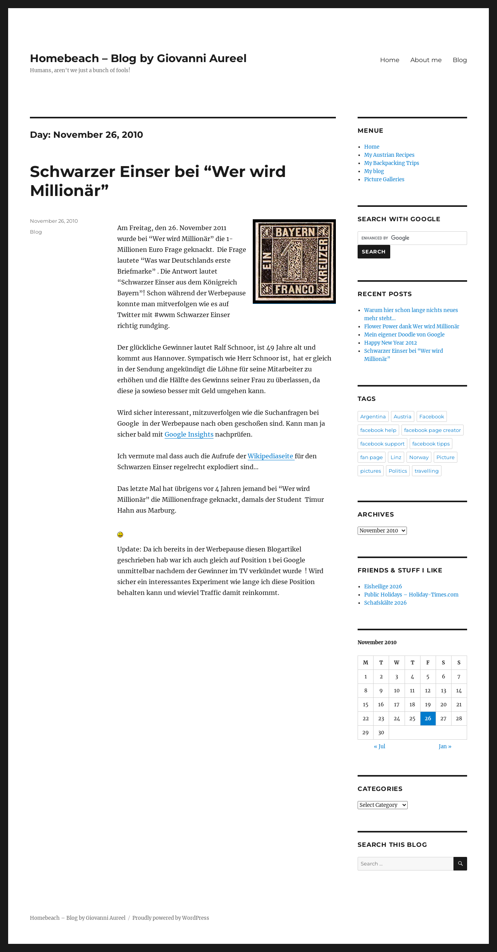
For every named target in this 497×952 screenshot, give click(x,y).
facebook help (378, 430)
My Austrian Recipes (389, 155)
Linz (396, 457)
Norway (419, 457)
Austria (403, 416)
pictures (370, 471)
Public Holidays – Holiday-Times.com (411, 594)
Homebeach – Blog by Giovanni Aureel (138, 58)
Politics (398, 471)
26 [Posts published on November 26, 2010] (428, 718)
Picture (445, 457)
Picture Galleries (384, 179)
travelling (427, 471)
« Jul (379, 746)
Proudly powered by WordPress (170, 918)
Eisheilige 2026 (383, 586)
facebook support (382, 443)
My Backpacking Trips (391, 163)
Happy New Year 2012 (390, 343)
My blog (374, 171)
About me (426, 60)
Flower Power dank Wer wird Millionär (411, 326)
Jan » (445, 746)
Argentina (373, 416)
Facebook (431, 416)
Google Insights (189, 434)
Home (390, 60)
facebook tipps (431, 443)
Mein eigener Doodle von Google (404, 334)
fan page (371, 457)
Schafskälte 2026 (385, 603)
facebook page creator (432, 430)
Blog (460, 60)
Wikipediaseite (271, 456)
